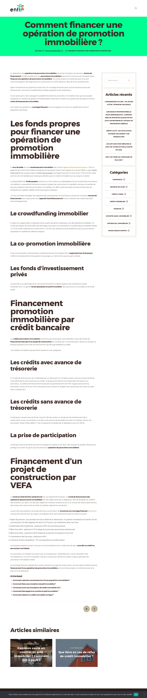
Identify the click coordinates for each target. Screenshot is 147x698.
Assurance (117, 180)
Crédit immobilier (117, 202)
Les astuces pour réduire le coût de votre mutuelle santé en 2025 (119, 147)
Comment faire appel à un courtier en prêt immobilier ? (35, 591)
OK (136, 694)
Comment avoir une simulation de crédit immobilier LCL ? (37, 587)
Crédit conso (117, 194)
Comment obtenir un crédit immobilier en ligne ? (33, 595)
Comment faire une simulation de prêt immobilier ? (34, 584)
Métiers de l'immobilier (117, 223)
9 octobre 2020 (76, 648)
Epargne (117, 209)
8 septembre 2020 (31, 644)
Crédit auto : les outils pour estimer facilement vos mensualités (118, 134)
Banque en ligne (117, 187)
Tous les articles (53, 51)
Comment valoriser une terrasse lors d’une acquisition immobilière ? (41, 580)
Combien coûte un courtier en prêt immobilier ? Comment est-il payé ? (31, 654)
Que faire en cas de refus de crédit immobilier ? (76, 654)
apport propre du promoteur (75, 167)
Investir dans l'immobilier (117, 216)
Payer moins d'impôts (117, 231)
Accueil (38, 51)
